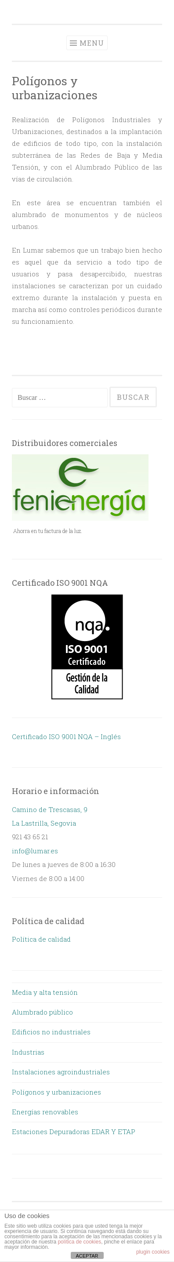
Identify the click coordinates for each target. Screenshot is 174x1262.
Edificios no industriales (51, 1031)
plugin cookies (153, 1252)
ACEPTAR (87, 1255)
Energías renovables (45, 1111)
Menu (92, 42)
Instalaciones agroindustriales (61, 1071)
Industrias (28, 1052)
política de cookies (79, 1242)
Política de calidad (41, 939)
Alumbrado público (42, 1012)
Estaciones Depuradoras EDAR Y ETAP (73, 1131)
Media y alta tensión (45, 992)
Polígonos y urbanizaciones (56, 1092)
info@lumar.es (35, 850)
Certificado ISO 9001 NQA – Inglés (66, 736)
